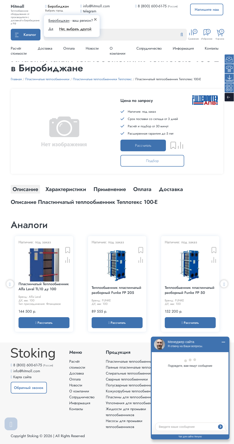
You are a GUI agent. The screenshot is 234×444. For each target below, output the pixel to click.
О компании (117, 51)
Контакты (211, 48)
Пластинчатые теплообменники (131, 361)
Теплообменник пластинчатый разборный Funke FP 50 (189, 290)
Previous (10, 283)
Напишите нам (207, 9)
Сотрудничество (149, 48)
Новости (92, 48)
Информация (183, 48)
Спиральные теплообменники (130, 373)
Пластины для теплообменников (132, 397)
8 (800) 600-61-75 (152, 6)
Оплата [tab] (142, 189)
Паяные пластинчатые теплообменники (137, 367)
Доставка (45, 48)
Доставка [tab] (171, 189)
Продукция (118, 352)
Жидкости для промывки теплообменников (126, 411)
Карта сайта (22, 377)
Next (224, 283)
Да (50, 28)
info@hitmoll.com (26, 371)
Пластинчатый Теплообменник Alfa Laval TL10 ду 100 (44, 287)
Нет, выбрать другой (75, 29)
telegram (88, 11)
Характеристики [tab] (65, 189)
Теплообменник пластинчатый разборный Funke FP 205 (116, 290)
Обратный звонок (28, 387)
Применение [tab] (109, 189)
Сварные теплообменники (127, 379)
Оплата (69, 48)
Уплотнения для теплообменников (133, 403)
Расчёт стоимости (19, 51)
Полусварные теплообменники (130, 385)
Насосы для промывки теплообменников (124, 423)
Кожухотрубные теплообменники (132, 391)
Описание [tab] (25, 189)
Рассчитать (143, 145)
